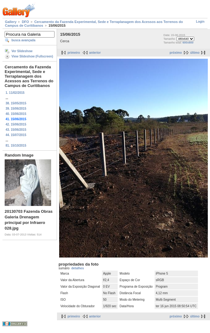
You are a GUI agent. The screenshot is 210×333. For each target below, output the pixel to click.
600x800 (187, 42)
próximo (176, 52)
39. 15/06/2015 (16, 108)
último (194, 52)
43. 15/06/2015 (16, 129)
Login (200, 21)
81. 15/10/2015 (16, 145)
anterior (95, 52)
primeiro (74, 52)
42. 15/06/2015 (16, 124)
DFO (25, 22)
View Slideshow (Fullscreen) (32, 56)
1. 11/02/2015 (15, 92)
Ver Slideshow (22, 51)
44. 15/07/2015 (16, 135)
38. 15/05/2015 (16, 103)
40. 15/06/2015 (16, 114)
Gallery (10, 22)
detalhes (77, 268)
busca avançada (23, 40)
